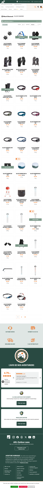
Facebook (17, 437)
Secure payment (33, 472)
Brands (6, 468)
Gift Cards (19, 475)
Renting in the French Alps (8, 471)
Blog (9, 437)
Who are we (7, 466)
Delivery (31, 470)
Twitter (25, 437)
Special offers (20, 470)
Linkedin (33, 437)
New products (20, 466)
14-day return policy (32, 344)
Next (25, 317)
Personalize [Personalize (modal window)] (31, 486)
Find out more (21, 403)
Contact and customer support (33, 467)
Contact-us (7, 474)
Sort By (27, 24)
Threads (21, 437)
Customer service (10, 332)
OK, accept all (14, 486)
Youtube (29, 437)
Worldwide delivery (10, 344)
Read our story (24, 462)
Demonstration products (20, 477)
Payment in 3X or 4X (33, 332)
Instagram (13, 437)
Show (19, 24)
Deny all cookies (23, 486)
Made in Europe (20, 468)
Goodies (19, 473)
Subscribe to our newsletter (21, 448)
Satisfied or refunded (34, 474)
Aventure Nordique (13, 456)
